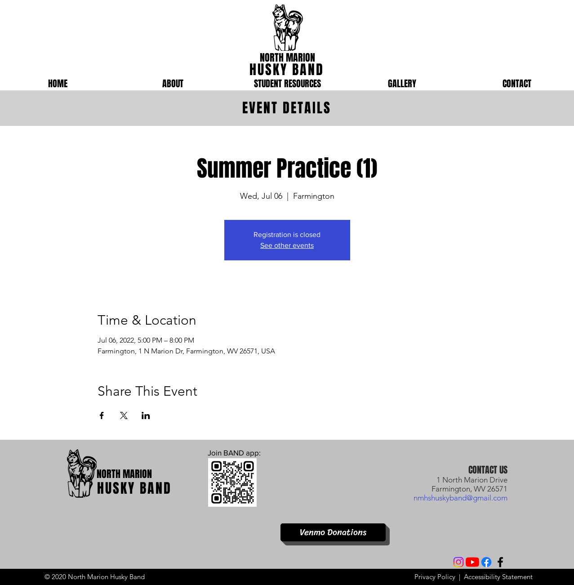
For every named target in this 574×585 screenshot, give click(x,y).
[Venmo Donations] (333, 532)
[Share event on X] (124, 415)
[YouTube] (472, 562)
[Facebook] (486, 562)
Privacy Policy (434, 576)
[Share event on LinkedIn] (146, 415)
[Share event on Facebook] (102, 415)
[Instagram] (458, 562)
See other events (287, 245)
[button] (172, 83)
